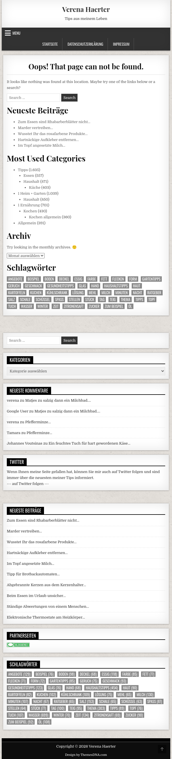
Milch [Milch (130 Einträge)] (105, 292)
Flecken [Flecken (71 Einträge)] (118, 279)
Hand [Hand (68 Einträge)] (95, 286)
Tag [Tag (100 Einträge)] (101, 299)
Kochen (30, 211)
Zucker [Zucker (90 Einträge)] (94, 306)
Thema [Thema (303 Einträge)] (125, 299)
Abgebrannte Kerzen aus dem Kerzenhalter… (46, 585)
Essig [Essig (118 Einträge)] (78, 279)
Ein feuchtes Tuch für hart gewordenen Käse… (89, 443)
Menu (16, 33)
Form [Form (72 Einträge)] (133, 279)
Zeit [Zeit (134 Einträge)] (55, 306)
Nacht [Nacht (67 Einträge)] (137, 292)
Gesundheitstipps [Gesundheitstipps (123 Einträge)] (60, 286)
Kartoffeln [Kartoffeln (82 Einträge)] (16, 292)
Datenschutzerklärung (85, 44)
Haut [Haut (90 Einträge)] (136, 286)
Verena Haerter (86, 9)
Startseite (50, 44)
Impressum (121, 44)
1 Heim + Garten (32, 193)
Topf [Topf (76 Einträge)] (151, 299)
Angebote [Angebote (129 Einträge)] (15, 279)
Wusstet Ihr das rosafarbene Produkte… (53, 134)
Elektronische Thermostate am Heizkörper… (46, 617)
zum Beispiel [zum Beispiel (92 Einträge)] (114, 306)
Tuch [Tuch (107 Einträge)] (12, 306)
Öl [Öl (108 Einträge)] (130, 306)
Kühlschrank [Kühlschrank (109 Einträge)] (57, 292)
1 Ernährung (29, 205)
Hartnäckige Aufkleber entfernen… (48, 140)
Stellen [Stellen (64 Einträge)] (74, 299)
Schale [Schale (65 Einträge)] (25, 299)
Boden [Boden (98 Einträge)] (49, 279)
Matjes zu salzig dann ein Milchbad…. (58, 400)
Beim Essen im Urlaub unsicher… (36, 596)
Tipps (23, 170)
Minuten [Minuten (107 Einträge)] (122, 292)
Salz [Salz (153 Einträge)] (11, 299)
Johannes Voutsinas (24, 443)
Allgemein (27, 223)
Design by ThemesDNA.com (86, 755)
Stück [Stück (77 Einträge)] (89, 299)
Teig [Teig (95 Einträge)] (113, 299)
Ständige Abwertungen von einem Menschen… (48, 606)
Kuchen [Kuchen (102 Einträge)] (36, 292)
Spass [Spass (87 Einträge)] (59, 299)
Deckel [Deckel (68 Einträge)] (64, 279)
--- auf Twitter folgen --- (28, 484)
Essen (29, 175)
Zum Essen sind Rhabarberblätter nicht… (54, 122)
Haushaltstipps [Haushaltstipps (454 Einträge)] (116, 286)
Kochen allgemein (45, 217)
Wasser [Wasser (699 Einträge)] (26, 306)
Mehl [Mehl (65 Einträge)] (92, 292)
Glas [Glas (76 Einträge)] (82, 286)
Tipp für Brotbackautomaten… (33, 574)
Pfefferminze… (38, 422)
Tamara (13, 433)
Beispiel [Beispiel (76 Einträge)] (33, 279)
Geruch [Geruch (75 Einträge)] (14, 286)
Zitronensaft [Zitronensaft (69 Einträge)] (74, 306)
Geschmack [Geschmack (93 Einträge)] (33, 286)
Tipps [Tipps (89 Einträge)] (139, 299)
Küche (34, 187)
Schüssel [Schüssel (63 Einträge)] (43, 299)
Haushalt (31, 181)
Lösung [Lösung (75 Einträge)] (77, 292)
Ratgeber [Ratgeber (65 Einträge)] (154, 292)
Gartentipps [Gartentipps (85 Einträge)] (151, 279)
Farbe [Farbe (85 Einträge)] (91, 279)
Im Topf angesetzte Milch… (41, 145)
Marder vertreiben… (35, 128)
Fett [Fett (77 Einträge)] (104, 279)
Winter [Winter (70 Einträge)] (42, 306)
